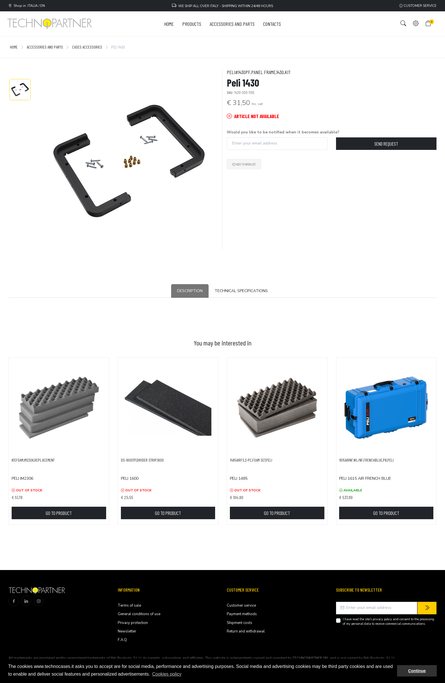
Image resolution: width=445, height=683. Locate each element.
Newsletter (127, 631)
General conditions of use (139, 614)
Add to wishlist (244, 164)
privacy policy (382, 619)
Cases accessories (87, 47)
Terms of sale (129, 605)
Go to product (59, 513)
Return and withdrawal (246, 631)
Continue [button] (417, 671)
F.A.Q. (123, 639)
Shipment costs (239, 622)
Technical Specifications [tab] (241, 291)
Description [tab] (190, 291)
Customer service (417, 5)
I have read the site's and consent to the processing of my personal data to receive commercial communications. (388, 621)
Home (14, 47)
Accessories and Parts (45, 47)
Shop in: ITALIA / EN (27, 5)
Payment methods (242, 614)
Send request (386, 143)
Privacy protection (133, 622)
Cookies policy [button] (166, 674)
